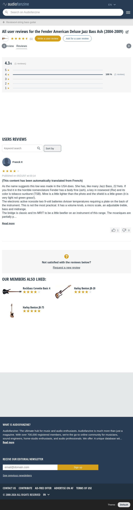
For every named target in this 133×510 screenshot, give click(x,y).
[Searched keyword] (63, 12)
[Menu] (128, 12)
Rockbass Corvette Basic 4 (36, 288)
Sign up (78, 467)
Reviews (21, 46)
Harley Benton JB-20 (84, 288)
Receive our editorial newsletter (23, 459)
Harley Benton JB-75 (33, 307)
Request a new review (66, 267)
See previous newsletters (17, 475)
